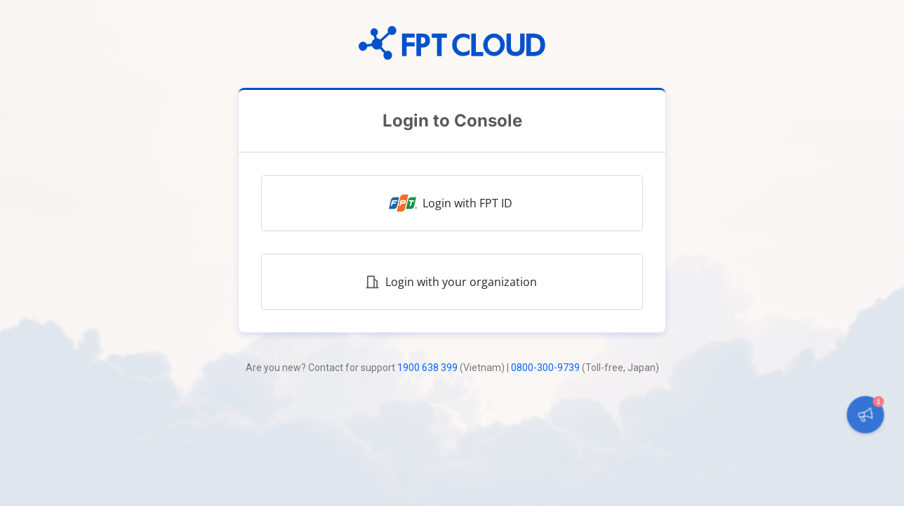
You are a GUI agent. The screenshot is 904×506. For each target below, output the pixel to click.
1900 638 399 (427, 367)
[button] (865, 414)
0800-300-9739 (545, 367)
